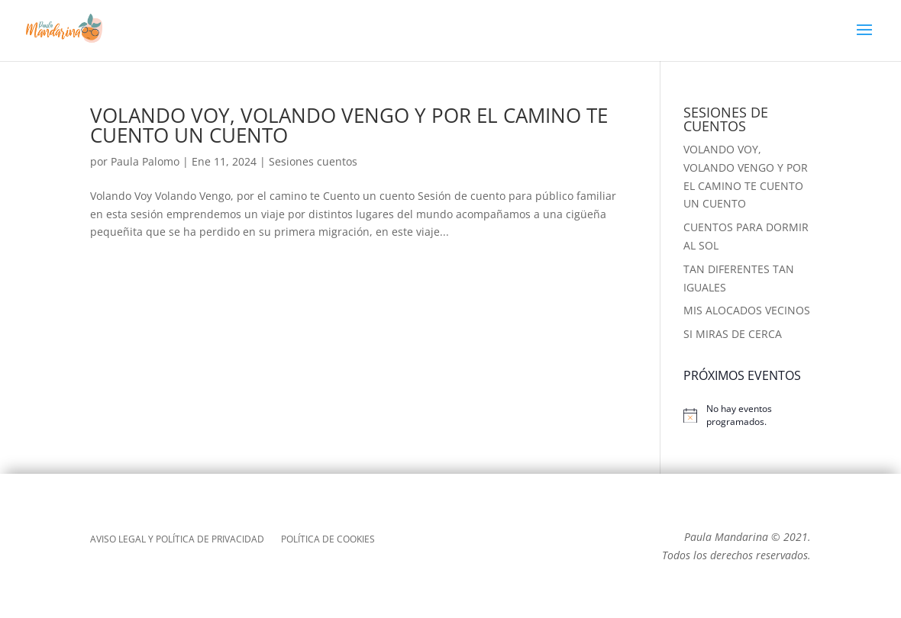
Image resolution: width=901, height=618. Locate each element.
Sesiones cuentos (313, 161)
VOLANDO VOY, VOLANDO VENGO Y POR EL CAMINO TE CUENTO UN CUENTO (349, 125)
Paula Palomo (145, 161)
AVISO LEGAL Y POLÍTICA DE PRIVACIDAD (177, 540)
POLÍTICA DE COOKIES (328, 540)
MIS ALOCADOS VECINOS (746, 310)
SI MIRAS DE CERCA (732, 334)
